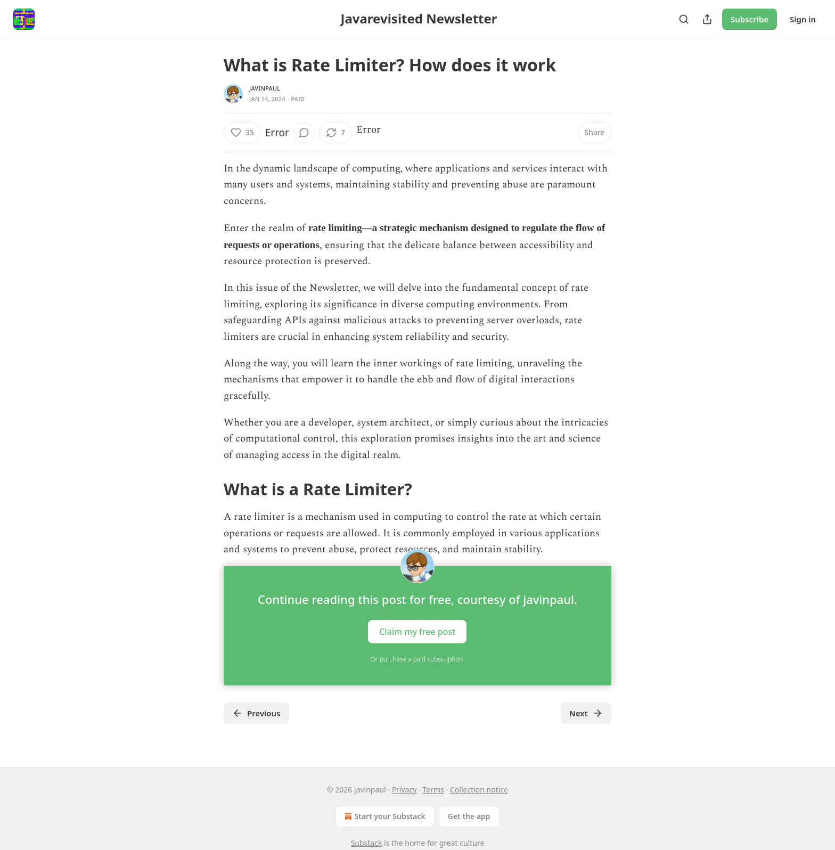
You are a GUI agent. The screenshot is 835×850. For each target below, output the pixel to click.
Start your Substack (383, 816)
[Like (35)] (242, 132)
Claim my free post (417, 632)
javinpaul (264, 88)
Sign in (803, 19)
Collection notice (479, 789)
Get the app (469, 816)
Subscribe (749, 19)
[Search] (683, 19)
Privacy (404, 789)
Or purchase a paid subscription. (418, 659)
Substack (366, 843)
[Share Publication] (707, 19)
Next (586, 713)
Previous (256, 713)
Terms (433, 789)
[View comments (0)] (304, 132)
